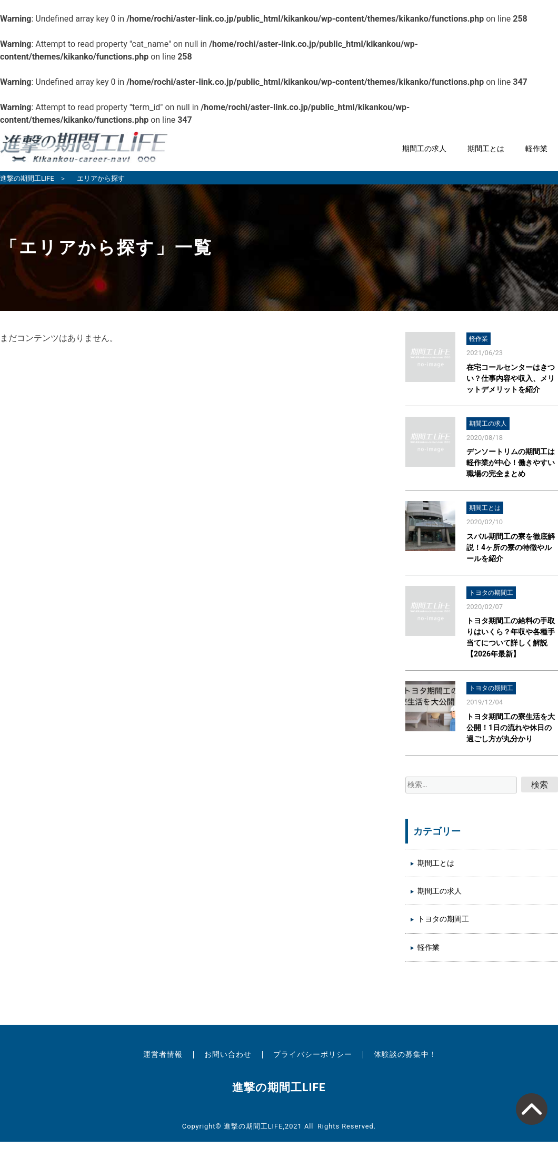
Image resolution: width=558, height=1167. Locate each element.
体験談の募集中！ (405, 1054)
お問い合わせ (228, 1054)
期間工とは (485, 148)
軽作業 (536, 148)
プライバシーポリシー (312, 1054)
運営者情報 (163, 1054)
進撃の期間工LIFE (27, 178)
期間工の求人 (424, 148)
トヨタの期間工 (443, 919)
